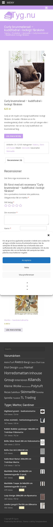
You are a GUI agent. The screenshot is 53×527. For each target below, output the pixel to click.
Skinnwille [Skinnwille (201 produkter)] (28, 391)
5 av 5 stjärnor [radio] (20, 205)
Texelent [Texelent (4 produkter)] (16, 398)
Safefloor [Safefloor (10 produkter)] (15, 392)
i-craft (30, 521)
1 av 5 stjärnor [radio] (5, 205)
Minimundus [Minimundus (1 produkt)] (26, 386)
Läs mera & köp (13, 136)
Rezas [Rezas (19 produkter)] (7, 392)
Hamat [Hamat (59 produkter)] (28, 367)
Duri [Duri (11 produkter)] (38, 362)
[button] (48, 235)
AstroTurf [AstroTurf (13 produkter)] (9, 362)
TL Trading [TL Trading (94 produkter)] (28, 398)
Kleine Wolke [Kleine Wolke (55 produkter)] (12, 386)
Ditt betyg (9, 202)
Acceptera (26, 260)
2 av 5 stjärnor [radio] (9, 205)
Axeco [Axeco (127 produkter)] (19, 362)
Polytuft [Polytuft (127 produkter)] (37, 386)
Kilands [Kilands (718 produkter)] (34, 379)
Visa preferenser (26, 274)
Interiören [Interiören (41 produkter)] (21, 380)
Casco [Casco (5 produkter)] (33, 362)
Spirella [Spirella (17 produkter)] (8, 397)
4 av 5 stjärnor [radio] (16, 205)
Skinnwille (26, 148)
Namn (7, 228)
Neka (26, 267)
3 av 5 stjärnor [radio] (13, 205)
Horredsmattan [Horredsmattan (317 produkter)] (16, 372)
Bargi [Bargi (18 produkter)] (27, 362)
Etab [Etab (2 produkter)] (43, 362)
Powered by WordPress (13, 521)
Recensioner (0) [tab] (14, 160)
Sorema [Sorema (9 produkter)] (39, 392)
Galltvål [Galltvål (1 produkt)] (21, 368)
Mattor (36, 144)
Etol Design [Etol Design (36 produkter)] (11, 367)
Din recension (10, 212)
